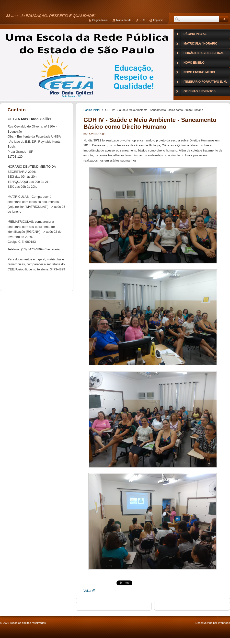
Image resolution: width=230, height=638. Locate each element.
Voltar (87, 590)
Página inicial (91, 109)
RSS (142, 20)
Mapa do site (123, 20)
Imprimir (158, 20)
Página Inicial (100, 20)
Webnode (224, 622)
